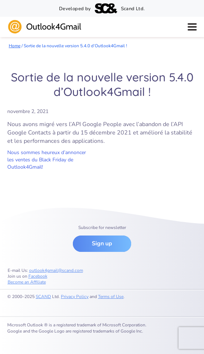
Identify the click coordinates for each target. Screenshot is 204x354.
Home (14, 46)
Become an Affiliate (27, 282)
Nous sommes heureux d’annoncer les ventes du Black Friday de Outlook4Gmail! (46, 159)
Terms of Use (110, 296)
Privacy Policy (75, 296)
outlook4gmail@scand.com (56, 270)
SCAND (43, 296)
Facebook (37, 276)
